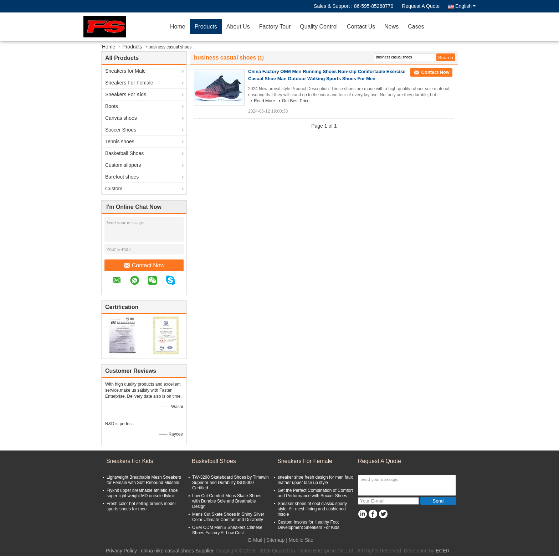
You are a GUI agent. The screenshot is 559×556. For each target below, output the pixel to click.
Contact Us (361, 27)
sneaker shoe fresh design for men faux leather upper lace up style (315, 480)
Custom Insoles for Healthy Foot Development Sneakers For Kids (308, 525)
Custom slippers (123, 165)
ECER (443, 551)
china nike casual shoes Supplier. (178, 551)
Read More (264, 100)
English (465, 6)
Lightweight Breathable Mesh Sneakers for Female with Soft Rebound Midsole (144, 480)
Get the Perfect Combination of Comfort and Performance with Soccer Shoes (315, 493)
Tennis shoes (119, 141)
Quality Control (319, 27)
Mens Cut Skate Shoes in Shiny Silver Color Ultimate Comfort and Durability (228, 517)
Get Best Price (295, 100)
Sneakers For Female (129, 83)
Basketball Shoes (124, 153)
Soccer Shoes (120, 130)
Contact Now (144, 265)
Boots (111, 106)
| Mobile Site (299, 540)
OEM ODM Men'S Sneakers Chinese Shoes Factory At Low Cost (227, 530)
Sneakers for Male (125, 71)
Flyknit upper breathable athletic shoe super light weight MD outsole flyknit (142, 493)
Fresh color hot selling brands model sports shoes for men (141, 506)
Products (206, 27)
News (391, 27)
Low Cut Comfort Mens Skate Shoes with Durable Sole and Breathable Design (226, 501)
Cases (416, 27)
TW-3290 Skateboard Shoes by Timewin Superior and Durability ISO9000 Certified (230, 482)
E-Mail (255, 540)
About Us (238, 27)
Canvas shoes (121, 118)
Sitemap (275, 540)
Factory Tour (275, 27)
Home (177, 27)
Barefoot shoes (122, 177)
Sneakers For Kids (125, 94)
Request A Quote (421, 6)
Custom (113, 188)
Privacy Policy (121, 551)
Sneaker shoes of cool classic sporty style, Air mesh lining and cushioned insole (312, 509)
